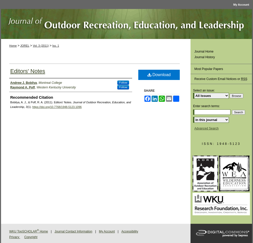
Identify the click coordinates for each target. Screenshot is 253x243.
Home (13, 45)
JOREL (24, 45)
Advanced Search (206, 128)
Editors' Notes (27, 71)
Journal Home (204, 51)
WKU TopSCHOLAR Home (28, 231)
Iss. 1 (55, 45)
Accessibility (129, 231)
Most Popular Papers (208, 69)
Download (159, 75)
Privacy (14, 237)
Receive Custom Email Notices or (220, 79)
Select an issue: (204, 90)
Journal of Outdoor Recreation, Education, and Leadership (126, 24)
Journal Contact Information (73, 231)
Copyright (30, 237)
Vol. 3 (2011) (41, 45)
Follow (123, 82)
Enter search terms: (206, 106)
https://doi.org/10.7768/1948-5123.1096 (57, 106)
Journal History (204, 57)
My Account (107, 231)
